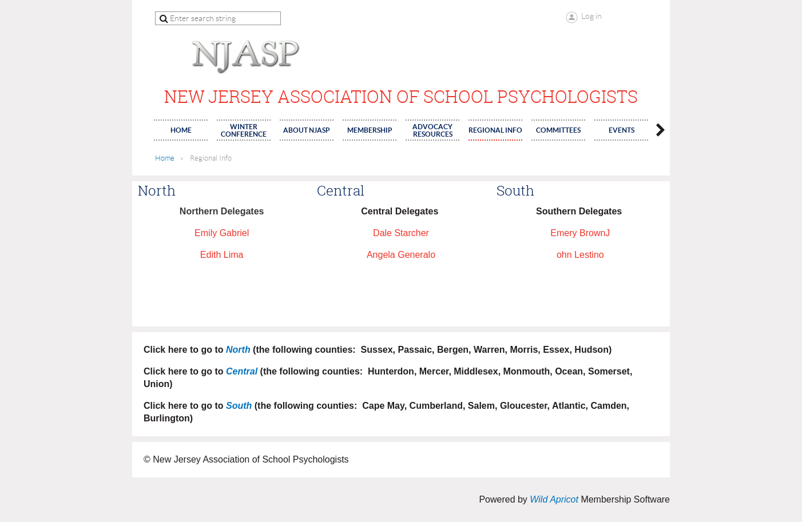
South (239, 406)
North (238, 349)
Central (241, 371)
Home (164, 158)
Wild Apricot (554, 499)
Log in (591, 16)
